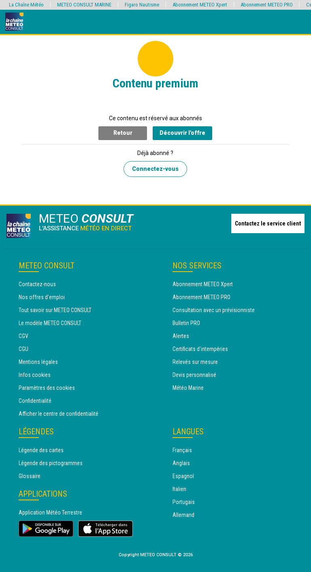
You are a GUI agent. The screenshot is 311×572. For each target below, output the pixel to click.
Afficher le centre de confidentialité (58, 413)
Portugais (184, 502)
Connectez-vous (155, 169)
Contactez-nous (37, 284)
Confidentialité (35, 401)
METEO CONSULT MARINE (84, 5)
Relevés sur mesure (195, 362)
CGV (23, 336)
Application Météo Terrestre (50, 512)
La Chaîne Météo (26, 5)
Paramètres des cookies (47, 388)
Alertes (181, 336)
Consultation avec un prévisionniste (214, 310)
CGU (23, 349)
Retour (122, 133)
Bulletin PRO (186, 323)
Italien (179, 489)
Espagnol (183, 476)
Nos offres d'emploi (42, 297)
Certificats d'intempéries (200, 349)
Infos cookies (35, 375)
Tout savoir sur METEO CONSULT (55, 310)
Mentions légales (38, 362)
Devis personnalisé (194, 375)
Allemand (183, 515)
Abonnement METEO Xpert (203, 284)
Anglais (181, 463)
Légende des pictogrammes (51, 463)
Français (182, 450)
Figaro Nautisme (142, 5)
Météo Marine (188, 388)
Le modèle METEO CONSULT (50, 323)
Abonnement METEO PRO (201, 297)
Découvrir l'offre (182, 133)
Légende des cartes (41, 450)
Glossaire (29, 476)
